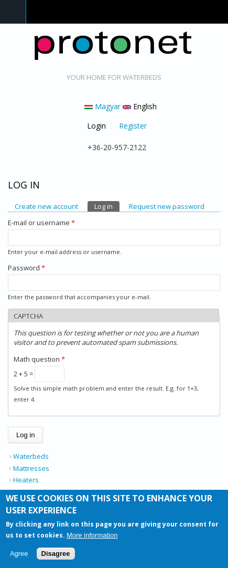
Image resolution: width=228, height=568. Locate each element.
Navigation (13, 12)
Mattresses (31, 468)
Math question (39, 359)
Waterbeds (31, 456)
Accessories (32, 492)
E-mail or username (41, 222)
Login (96, 126)
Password (26, 267)
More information (92, 538)
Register (133, 126)
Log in (107, 206)
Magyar (102, 106)
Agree (19, 556)
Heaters (26, 480)
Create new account (46, 206)
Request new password (166, 206)
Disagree (55, 556)
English (140, 106)
